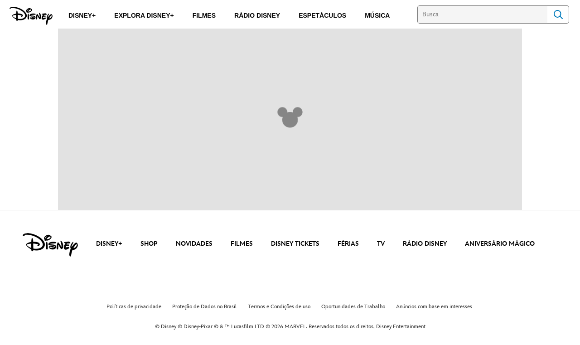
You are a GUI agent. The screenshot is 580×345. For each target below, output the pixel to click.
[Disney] (31, 16)
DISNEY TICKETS (295, 244)
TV (381, 244)
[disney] (50, 245)
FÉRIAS (348, 244)
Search (558, 14)
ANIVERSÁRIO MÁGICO (500, 244)
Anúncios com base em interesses (434, 306)
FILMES (242, 244)
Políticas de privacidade (133, 306)
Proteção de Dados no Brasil (204, 306)
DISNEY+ (109, 244)
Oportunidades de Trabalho (353, 306)
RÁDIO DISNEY (425, 244)
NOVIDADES (194, 244)
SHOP (149, 244)
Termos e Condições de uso (279, 306)
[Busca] (482, 14)
